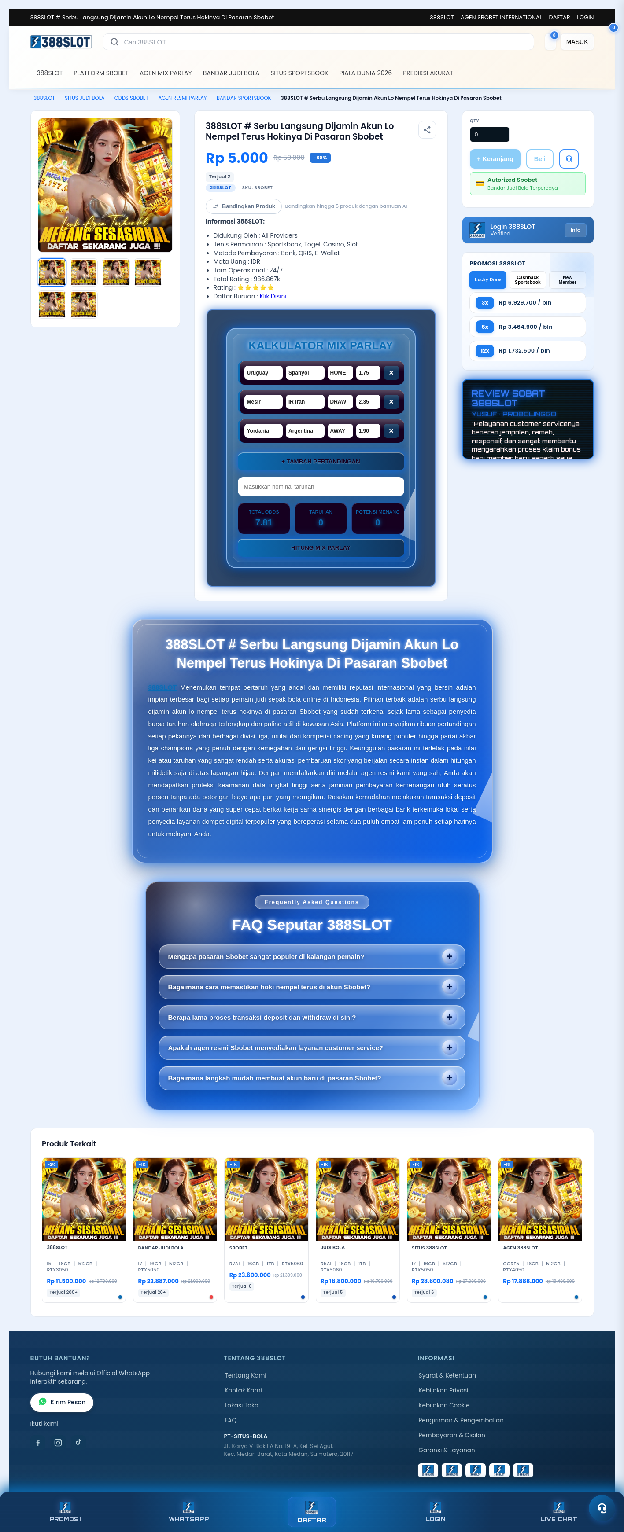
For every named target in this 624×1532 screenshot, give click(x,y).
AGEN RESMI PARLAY (182, 98)
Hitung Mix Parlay (321, 547)
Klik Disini (273, 296)
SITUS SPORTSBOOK (299, 73)
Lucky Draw (488, 279)
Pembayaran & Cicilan (452, 1435)
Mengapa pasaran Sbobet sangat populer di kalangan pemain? (266, 956)
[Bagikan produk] (427, 130)
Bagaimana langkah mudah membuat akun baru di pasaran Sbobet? (274, 1078)
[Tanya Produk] (569, 159)
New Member (567, 280)
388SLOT (442, 17)
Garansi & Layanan (447, 1450)
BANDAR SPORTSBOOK (244, 98)
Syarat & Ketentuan (447, 1375)
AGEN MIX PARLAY (166, 73)
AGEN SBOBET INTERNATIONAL (501, 17)
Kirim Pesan (62, 1402)
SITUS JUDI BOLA (84, 98)
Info (575, 230)
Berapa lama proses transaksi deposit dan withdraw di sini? (262, 1017)
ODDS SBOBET (131, 98)
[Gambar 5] (52, 304)
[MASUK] (577, 41)
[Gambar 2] (84, 272)
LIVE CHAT (558, 1512)
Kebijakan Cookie (444, 1405)
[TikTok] (78, 1442)
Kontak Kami (243, 1390)
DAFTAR (559, 17)
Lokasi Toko (241, 1405)
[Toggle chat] (602, 1508)
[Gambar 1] (52, 272)
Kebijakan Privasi (444, 1390)
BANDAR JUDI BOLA (231, 73)
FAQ (231, 1420)
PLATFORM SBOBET (101, 73)
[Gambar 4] (148, 272)
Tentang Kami (245, 1375)
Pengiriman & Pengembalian (461, 1420)
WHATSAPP (189, 1512)
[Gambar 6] (84, 304)
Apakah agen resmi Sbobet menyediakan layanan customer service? (276, 1047)
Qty (474, 121)
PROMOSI (65, 1512)
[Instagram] (58, 1442)
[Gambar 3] (116, 272)
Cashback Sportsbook (528, 280)
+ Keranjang (495, 158)
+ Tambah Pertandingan (320, 461)
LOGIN (585, 17)
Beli (540, 158)
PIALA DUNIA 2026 (365, 73)
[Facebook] (37, 1442)
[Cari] (114, 41)
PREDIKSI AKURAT (428, 73)
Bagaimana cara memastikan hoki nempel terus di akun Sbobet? (269, 987)
